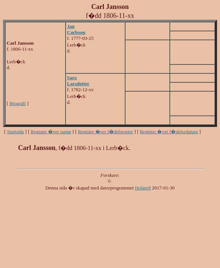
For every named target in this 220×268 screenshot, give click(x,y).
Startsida (15, 131)
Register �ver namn (51, 131)
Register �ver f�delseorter (105, 131)
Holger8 (143, 188)
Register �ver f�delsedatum (169, 131)
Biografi (18, 103)
